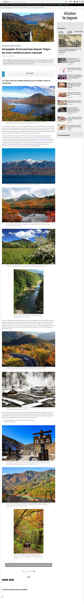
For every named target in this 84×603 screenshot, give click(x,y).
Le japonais (60, 4)
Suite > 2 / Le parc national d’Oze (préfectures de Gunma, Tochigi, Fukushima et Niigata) (28, 565)
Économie (33, 4)
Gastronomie (51, 4)
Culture (45, 4)
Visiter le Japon (5, 4)
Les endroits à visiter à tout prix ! (12, 45)
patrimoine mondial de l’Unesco (41, 140)
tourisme (5, 579)
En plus (67, 4)
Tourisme (5, 56)
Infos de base (14, 4)
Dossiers (21, 4)
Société (40, 4)
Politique (27, 4)
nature (11, 579)
